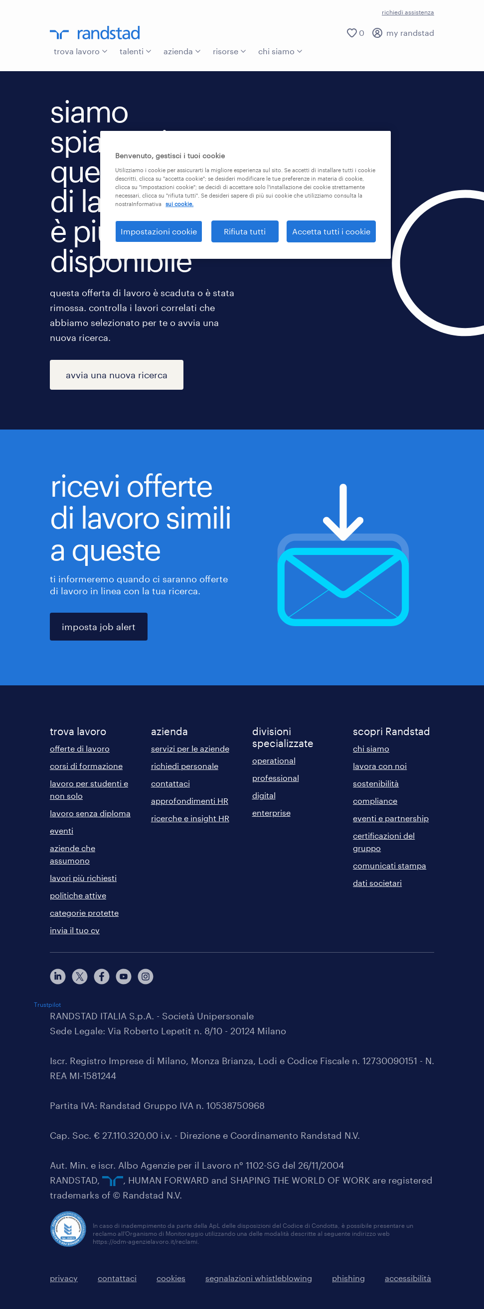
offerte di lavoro (80, 748)
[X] (80, 976)
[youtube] (124, 976)
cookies (171, 1278)
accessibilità (408, 1278)
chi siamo (280, 51)
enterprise (271, 812)
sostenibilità (376, 783)
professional (275, 777)
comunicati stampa (389, 865)
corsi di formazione (86, 765)
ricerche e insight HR (190, 818)
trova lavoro (81, 51)
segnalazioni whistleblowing (258, 1278)
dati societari (377, 882)
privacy (64, 1278)
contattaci (170, 783)
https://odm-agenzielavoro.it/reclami (145, 1241)
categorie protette (84, 912)
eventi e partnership (391, 818)
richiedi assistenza (408, 11)
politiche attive (78, 895)
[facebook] (102, 976)
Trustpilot (47, 1004)
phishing (348, 1278)
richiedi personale (184, 765)
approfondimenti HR (189, 800)
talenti (136, 51)
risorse (229, 51)
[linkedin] (58, 976)
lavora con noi (380, 765)
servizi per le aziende (190, 748)
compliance (375, 800)
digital (264, 795)
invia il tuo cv (75, 930)
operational (274, 760)
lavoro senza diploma (90, 813)
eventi (61, 830)
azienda (182, 51)
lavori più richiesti (83, 877)
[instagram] (146, 976)
